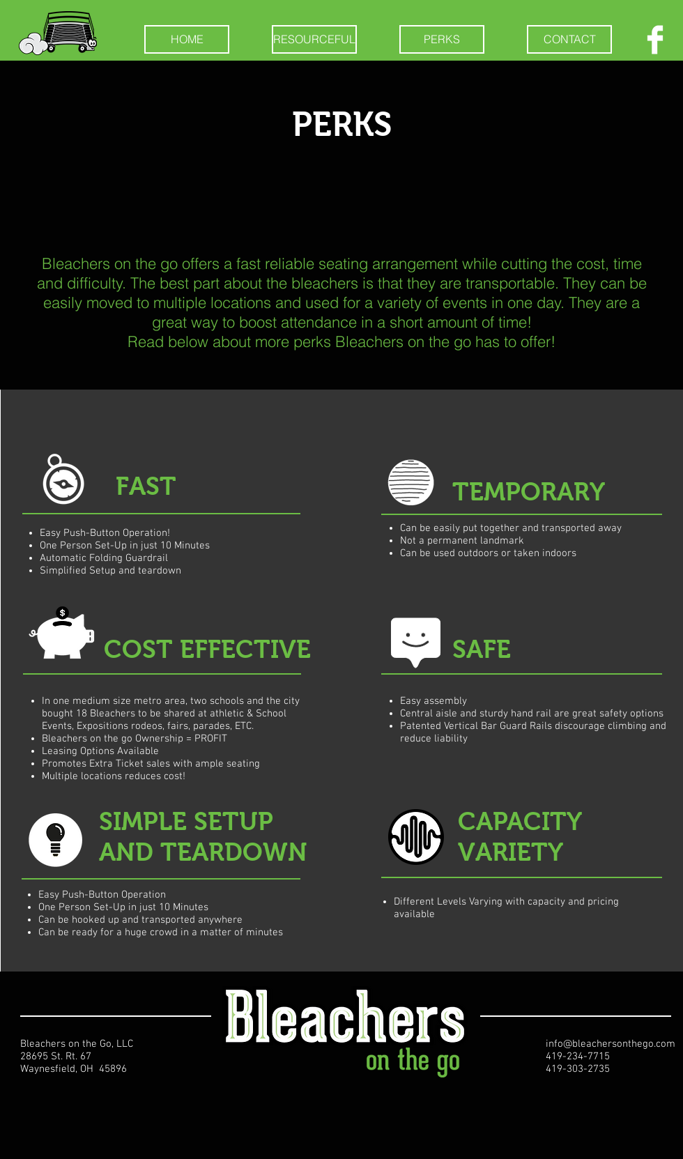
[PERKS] (441, 39)
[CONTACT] (569, 39)
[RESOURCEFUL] (314, 39)
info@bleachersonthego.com (610, 1044)
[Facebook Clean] (655, 39)
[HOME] (186, 39)
